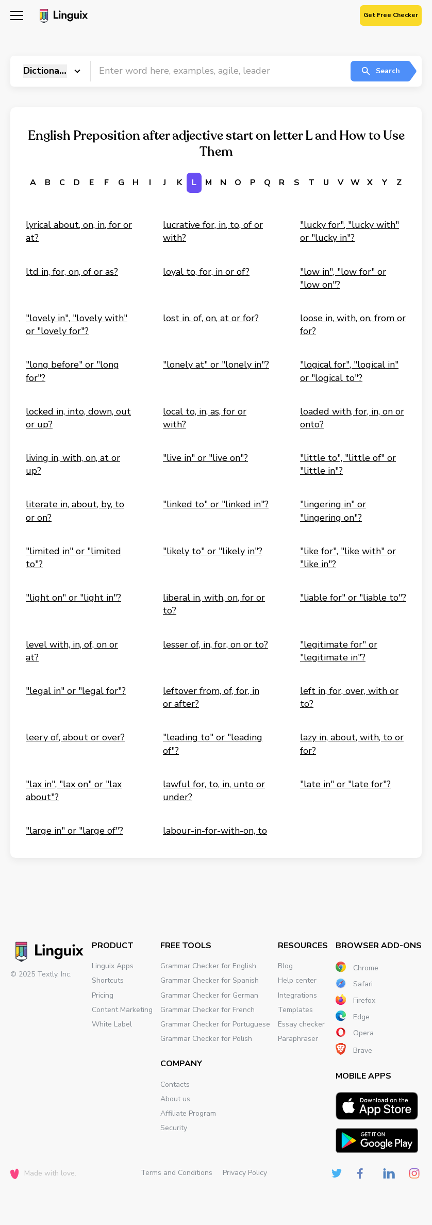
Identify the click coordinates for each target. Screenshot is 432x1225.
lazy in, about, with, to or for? (352, 743)
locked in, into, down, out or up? (78, 418)
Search (380, 71)
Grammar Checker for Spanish (209, 980)
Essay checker (301, 1024)
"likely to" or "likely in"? (212, 551)
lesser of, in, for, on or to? (215, 644)
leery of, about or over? (75, 737)
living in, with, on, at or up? (73, 464)
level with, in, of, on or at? (72, 651)
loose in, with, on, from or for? (353, 324)
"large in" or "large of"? (74, 830)
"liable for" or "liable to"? (353, 597)
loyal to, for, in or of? (206, 272)
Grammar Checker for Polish (206, 1039)
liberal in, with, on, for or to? (214, 604)
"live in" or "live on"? (205, 458)
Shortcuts (108, 980)
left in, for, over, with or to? (349, 697)
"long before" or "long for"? (72, 371)
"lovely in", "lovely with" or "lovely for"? (76, 324)
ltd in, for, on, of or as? (72, 272)
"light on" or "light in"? (73, 597)
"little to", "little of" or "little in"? (348, 464)
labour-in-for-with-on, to (215, 830)
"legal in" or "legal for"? (76, 691)
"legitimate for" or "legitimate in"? (338, 651)
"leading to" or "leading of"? (212, 743)
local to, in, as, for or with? (204, 418)
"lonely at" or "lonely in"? (216, 364)
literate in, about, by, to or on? (75, 510)
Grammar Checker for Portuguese (215, 1024)
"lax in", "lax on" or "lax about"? (74, 790)
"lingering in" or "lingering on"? (333, 510)
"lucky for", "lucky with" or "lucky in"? (349, 231)
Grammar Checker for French (207, 1010)
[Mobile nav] (16, 16)
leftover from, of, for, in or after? (211, 697)
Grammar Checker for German (209, 995)
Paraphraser (298, 1039)
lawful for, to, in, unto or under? (214, 790)
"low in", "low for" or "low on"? (343, 278)
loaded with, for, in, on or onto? (352, 418)
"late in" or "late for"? (345, 784)
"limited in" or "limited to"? (73, 557)
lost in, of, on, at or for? (211, 318)
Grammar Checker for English (208, 966)
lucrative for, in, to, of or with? (213, 231)
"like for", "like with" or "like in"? (348, 557)
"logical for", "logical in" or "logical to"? (349, 371)
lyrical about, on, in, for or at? (79, 231)
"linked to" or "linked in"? (216, 504)
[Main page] (62, 17)
